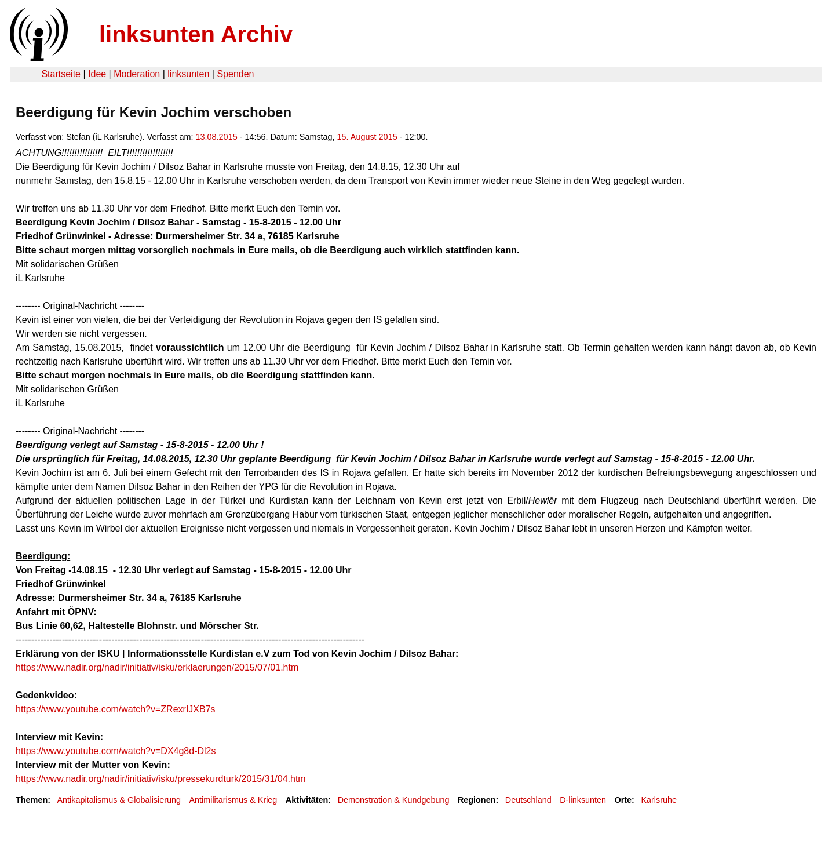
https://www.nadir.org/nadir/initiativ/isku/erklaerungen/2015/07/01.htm (157, 667)
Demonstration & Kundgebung (394, 800)
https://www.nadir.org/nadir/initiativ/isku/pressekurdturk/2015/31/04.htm (161, 779)
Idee (97, 74)
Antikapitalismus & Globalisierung (119, 800)
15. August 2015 (367, 136)
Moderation (137, 74)
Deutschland (528, 800)
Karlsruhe (659, 800)
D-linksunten (583, 800)
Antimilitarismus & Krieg (233, 800)
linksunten (188, 74)
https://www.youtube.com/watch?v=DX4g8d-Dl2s (116, 751)
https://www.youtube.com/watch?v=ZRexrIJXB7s (116, 709)
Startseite (61, 74)
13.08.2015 (217, 136)
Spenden (235, 74)
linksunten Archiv (196, 34)
